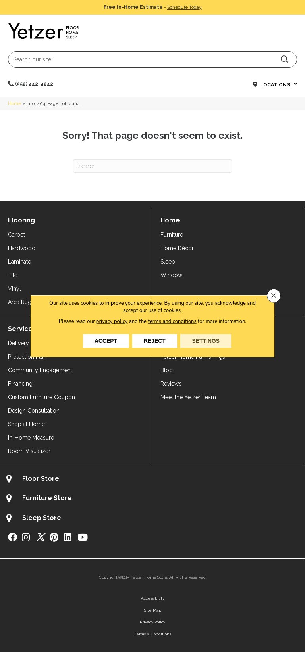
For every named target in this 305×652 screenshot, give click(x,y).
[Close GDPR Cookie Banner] (273, 296)
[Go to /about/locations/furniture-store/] (152, 499)
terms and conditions (172, 321)
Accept (105, 341)
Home (14, 103)
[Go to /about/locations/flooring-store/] (152, 480)
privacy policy (111, 321)
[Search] (152, 166)
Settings (206, 341)
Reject (155, 341)
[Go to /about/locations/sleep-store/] (152, 519)
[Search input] (152, 59)
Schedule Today (184, 7)
